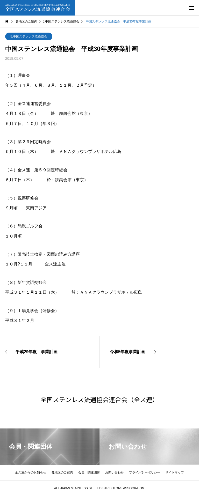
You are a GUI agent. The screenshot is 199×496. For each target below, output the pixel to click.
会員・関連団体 (89, 472)
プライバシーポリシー (144, 472)
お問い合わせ (114, 472)
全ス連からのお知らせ (30, 472)
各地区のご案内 (62, 472)
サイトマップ (174, 472)
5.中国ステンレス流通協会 (28, 36)
